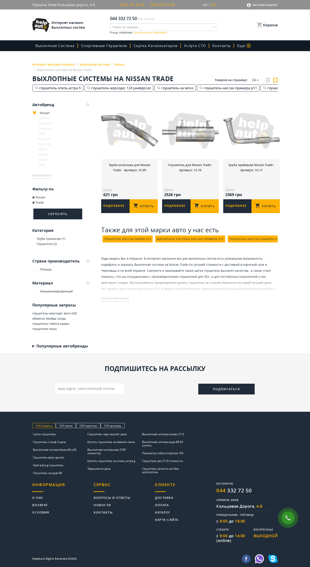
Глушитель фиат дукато (48, 457)
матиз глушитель (207, 271)
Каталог (163, 512)
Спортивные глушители (104, 45)
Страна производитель (60, 261)
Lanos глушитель (44, 434)
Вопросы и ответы (112, 497)
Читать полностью (115, 298)
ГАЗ (206, 277)
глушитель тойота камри (50, 324)
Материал (60, 283)
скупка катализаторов (156, 45)
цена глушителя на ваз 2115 (139, 289)
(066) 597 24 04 (162, 4)
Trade (38, 202)
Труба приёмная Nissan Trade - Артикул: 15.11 (251, 167)
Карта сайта (166, 519)
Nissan (45, 113)
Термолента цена (98, 469)
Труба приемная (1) (51, 239)
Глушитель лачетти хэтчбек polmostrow (160, 470)
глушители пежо (44, 329)
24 (254, 80)
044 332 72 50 (123, 18)
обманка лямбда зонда (49, 318)
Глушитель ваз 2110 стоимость (162, 461)
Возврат (40, 505)
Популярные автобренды (62, 346)
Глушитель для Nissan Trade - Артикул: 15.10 (190, 167)
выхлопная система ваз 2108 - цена (174, 295)
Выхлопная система (55, 45)
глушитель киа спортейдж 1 (151, 32)
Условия (40, 512)
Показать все (42, 175)
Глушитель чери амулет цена (107, 434)
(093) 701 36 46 (132, 4)
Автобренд (60, 104)
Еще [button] (244, 45)
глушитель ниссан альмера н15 (255, 239)
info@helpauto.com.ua (223, 558)
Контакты (221, 45)
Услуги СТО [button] (195, 45)
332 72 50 (234, 490)
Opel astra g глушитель (48, 465)
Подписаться (226, 389)
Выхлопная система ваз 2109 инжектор (106, 451)
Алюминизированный (56, 291)
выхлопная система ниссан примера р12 (190, 239)
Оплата (162, 505)
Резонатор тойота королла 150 (162, 453)
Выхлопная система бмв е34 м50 (54, 450)
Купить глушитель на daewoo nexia (111, 442)
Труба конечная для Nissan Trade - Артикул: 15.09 (129, 167)
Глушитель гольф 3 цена (49, 442)
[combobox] (164, 27)
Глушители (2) (47, 244)
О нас (37, 497)
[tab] (60, 104)
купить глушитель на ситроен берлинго (207, 283)
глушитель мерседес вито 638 (54, 313)
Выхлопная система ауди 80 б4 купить (162, 443)
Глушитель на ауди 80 (47, 473)
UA (205, 4)
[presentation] (161, 388)
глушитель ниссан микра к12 (127, 239)
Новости (102, 505)
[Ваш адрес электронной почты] (89, 388)
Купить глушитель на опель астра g (111, 461)
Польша (45, 269)
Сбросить (58, 214)
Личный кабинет (265, 5)
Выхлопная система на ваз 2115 (163, 434)
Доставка (164, 497)
